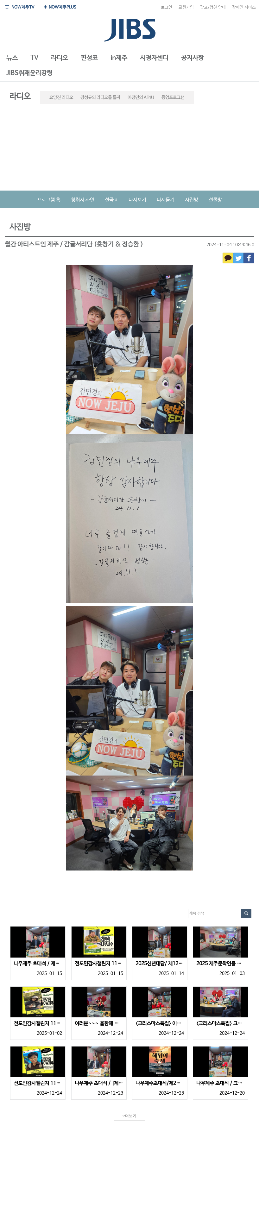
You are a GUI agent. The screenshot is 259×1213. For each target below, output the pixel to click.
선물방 (215, 200)
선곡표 (111, 200)
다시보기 (137, 200)
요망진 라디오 (61, 97)
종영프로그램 (172, 97)
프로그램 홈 (48, 200)
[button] (12, 58)
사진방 (191, 200)
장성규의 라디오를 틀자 (100, 97)
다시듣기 (165, 200)
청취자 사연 (82, 200)
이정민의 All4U (141, 97)
